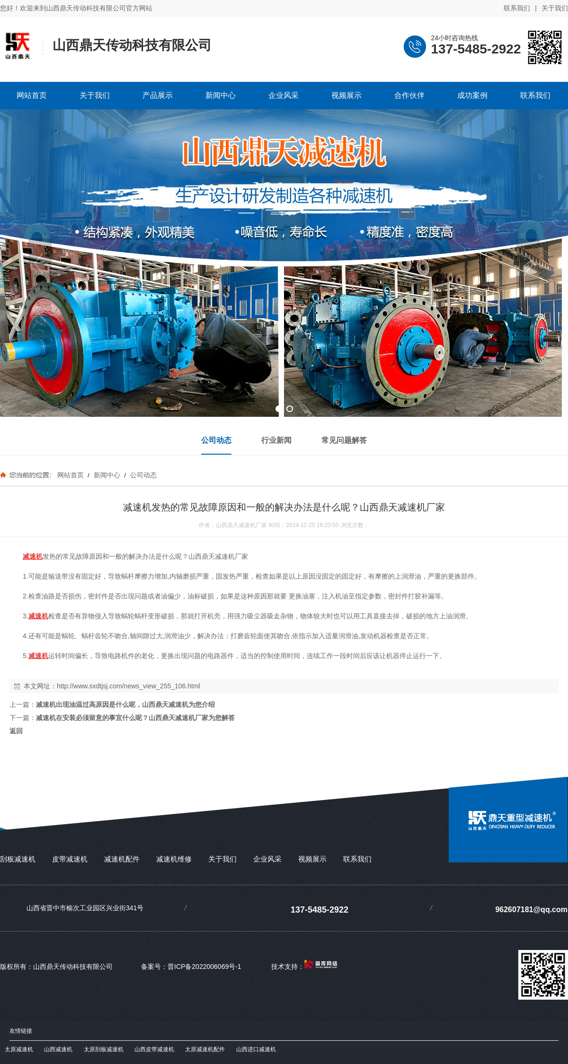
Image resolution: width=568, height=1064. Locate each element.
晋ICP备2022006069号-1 (204, 966)
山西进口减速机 (256, 1049)
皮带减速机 (70, 859)
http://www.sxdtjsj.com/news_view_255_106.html (128, 686)
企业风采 (267, 859)
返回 (16, 731)
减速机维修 (174, 859)
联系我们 (517, 8)
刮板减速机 (18, 859)
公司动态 (142, 475)
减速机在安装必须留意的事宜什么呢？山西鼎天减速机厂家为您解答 (135, 717)
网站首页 (70, 475)
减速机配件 (122, 859)
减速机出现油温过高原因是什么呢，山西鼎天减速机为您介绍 (125, 704)
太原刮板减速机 (104, 1049)
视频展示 (312, 859)
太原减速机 (19, 1049)
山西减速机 (58, 1049)
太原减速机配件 (205, 1049)
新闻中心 (107, 475)
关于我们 (554, 8)
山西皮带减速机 (154, 1049)
